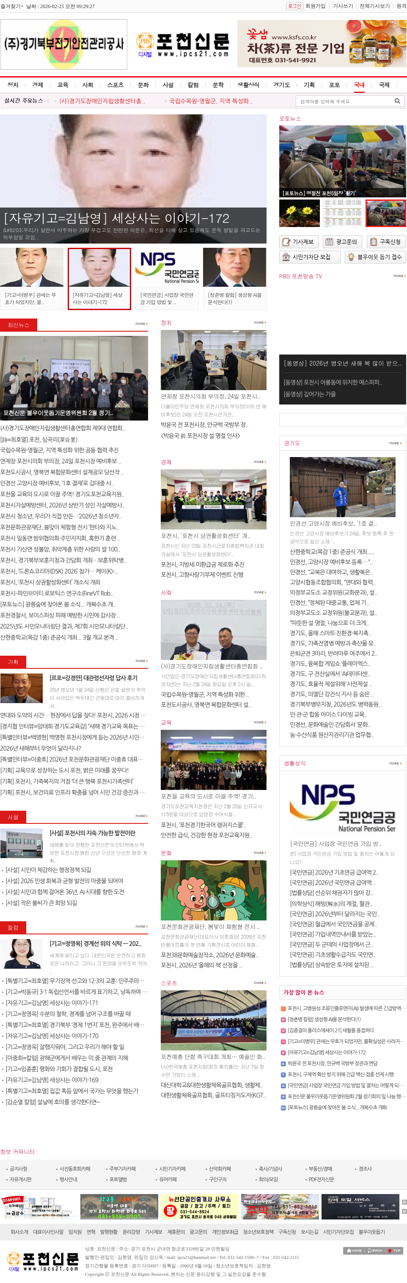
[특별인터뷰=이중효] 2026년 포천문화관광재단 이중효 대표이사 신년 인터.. (87, 759)
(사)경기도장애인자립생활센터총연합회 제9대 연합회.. (62, 428)
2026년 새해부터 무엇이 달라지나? (40, 748)
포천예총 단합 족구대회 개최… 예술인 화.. (213, 1056)
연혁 (90, 1232)
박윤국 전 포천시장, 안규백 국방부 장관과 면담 (332, 1063)
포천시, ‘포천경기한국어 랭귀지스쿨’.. (203, 825)
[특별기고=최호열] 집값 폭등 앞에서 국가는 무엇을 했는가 (70, 1091)
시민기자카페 (172, 1169)
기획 (309, 84)
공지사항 (18, 1169)
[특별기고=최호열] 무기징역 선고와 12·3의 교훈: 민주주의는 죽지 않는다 (87, 981)
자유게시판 (20, 1179)
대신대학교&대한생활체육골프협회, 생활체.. (212, 1085)
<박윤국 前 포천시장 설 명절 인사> (200, 436)
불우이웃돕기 (372, 1232)
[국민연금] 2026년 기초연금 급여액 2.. (334, 873)
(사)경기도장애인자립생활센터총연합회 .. (212, 666)
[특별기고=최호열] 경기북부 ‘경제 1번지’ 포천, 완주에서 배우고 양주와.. (85, 1025)
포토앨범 (118, 1179)
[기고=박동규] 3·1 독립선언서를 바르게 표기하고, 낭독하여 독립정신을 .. (87, 992)
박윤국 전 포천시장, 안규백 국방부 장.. (204, 425)
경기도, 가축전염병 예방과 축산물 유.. (333, 643)
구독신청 (287, 1232)
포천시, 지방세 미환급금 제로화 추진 (202, 565)
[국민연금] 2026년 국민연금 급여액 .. (332, 883)
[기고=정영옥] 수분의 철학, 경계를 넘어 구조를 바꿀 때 (66, 1014)
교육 (62, 84)
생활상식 (248, 84)
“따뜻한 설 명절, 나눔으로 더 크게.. (329, 623)
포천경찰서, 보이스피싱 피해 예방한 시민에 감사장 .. (60, 615)
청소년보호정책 (258, 1232)
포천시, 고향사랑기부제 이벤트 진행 (202, 575)
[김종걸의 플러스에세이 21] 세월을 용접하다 (331, 1030)
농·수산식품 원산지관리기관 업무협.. (332, 735)
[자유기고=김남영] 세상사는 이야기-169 (50, 1080)
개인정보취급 (225, 1232)
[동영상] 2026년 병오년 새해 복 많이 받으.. (342, 363)
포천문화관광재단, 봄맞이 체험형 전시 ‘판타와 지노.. (59, 527)
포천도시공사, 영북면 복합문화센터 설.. (206, 705)
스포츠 (115, 84)
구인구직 (217, 1179)
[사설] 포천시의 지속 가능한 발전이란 (92, 833)
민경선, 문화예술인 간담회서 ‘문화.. (330, 725)
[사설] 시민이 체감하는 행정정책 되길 (46, 870)
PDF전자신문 (321, 1179)
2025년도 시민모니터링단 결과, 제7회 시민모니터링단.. (64, 626)
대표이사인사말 (48, 1232)
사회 (87, 84)
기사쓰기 (343, 6)
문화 (143, 84)
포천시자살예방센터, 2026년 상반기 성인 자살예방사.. (62, 505)
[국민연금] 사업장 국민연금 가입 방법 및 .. (166, 298)
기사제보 (153, 1232)
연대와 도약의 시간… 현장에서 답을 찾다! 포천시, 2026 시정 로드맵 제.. (82, 715)
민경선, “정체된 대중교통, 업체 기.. (329, 603)
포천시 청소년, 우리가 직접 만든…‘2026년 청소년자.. (60, 516)
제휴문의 (175, 1232)
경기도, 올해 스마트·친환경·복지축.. (330, 633)
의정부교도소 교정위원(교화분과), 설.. (333, 593)
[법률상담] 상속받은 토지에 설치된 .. (331, 965)
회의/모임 (268, 1179)
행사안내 (68, 1179)
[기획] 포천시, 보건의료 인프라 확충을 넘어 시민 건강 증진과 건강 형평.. (82, 792)
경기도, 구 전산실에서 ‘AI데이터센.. (330, 674)
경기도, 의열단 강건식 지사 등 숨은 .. (332, 694)
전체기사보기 (375, 6)
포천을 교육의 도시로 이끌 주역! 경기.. (208, 796)
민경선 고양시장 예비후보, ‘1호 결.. (333, 523)
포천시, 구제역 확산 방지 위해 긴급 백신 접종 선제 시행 (340, 1074)
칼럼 (192, 84)
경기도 (281, 84)
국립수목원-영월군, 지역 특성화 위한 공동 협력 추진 (59, 450)
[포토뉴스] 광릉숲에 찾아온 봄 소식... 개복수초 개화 (337, 1107)
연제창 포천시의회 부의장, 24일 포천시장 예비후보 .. (60, 461)
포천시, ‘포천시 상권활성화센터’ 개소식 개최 (50, 582)
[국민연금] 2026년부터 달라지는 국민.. (334, 914)
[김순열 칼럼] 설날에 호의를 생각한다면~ (51, 1102)
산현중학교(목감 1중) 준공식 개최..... (332, 552)
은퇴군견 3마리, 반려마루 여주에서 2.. (333, 654)
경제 (37, 84)
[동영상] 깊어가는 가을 (309, 394)
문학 (217, 84)
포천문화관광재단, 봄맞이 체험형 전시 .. (210, 926)
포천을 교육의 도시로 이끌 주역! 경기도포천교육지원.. (62, 494)
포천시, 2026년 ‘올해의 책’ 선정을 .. (201, 965)
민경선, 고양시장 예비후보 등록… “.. (331, 562)
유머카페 (167, 1179)
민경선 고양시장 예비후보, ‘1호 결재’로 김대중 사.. (57, 483)
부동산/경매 (320, 1169)
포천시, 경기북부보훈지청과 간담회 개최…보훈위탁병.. (63, 560)
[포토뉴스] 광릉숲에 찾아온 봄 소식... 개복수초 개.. (58, 604)
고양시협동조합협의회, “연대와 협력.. (332, 582)
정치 (12, 84)
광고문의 (198, 1232)
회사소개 (19, 1232)
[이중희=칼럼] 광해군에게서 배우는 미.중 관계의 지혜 (65, 1058)
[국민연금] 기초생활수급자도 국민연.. (333, 955)
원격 (401, 6)
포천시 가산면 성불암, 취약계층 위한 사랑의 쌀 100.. (60, 549)
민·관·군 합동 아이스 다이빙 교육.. (328, 715)
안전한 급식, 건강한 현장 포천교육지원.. (206, 835)
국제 (384, 84)
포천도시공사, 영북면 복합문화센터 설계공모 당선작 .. (62, 472)
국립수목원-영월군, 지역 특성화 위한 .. (205, 695)
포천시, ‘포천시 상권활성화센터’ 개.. (205, 535)
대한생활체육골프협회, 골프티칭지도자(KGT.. (213, 1095)
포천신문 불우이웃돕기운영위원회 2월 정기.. (58, 412)
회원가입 (315, 6)
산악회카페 (220, 1169)
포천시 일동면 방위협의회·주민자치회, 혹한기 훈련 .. (60, 538)
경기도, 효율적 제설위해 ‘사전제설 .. (330, 684)
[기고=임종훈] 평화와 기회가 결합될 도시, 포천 (57, 1069)
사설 (167, 84)
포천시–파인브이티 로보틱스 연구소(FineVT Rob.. (56, 593)
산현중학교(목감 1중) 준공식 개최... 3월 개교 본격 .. (59, 637)
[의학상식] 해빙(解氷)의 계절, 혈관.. (331, 904)
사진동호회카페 (75, 1169)
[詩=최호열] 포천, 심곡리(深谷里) (38, 440)
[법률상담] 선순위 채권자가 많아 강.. (331, 893)
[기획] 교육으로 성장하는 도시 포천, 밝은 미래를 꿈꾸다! (64, 770)
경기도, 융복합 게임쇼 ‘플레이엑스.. (330, 664)
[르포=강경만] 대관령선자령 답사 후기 (93, 678)
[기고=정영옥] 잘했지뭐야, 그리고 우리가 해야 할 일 (63, 1047)
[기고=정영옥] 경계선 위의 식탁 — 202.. (95, 944)
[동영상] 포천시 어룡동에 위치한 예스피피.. (332, 382)
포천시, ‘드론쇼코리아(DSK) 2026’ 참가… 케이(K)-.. (58, 571)
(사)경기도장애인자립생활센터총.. (102, 101)
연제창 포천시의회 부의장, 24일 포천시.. (210, 396)
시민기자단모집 (338, 1232)
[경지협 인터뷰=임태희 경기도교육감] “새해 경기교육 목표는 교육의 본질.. (84, 726)
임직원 (75, 1232)
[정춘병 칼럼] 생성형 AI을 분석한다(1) (324, 1019)
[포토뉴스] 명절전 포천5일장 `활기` (319, 193)
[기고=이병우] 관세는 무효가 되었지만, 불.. (30, 298)
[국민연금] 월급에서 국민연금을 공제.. (333, 924)
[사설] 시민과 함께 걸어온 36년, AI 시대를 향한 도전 (63, 892)
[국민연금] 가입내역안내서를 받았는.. (333, 934)
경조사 (364, 1169)
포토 (334, 84)
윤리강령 (131, 1232)
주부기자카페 (123, 1169)
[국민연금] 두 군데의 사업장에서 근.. (331, 945)
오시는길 (309, 1232)
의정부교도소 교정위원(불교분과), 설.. (333, 613)
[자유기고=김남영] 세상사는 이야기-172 (116, 218)
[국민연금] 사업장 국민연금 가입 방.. (335, 843)
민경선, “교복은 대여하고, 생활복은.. (331, 572)
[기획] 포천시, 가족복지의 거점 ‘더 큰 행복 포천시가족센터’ (66, 781)
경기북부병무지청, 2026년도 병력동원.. (335, 704)
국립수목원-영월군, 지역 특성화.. (211, 101)
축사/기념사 (270, 1169)
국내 (359, 84)
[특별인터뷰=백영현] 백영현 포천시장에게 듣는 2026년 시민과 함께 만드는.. (87, 737)
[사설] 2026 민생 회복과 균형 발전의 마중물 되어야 (62, 881)
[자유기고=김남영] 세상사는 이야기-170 (50, 1036)
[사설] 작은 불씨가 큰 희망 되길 (39, 903)
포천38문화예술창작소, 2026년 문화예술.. (209, 955)
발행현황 (109, 1232)
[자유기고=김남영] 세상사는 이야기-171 (50, 1003)
